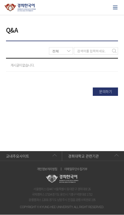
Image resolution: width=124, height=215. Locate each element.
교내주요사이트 (17, 156)
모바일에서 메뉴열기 (115, 7)
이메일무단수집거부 (75, 169)
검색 (114, 50)
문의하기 (105, 91)
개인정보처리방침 (47, 169)
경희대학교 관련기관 (83, 156)
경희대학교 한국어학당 (20, 7)
